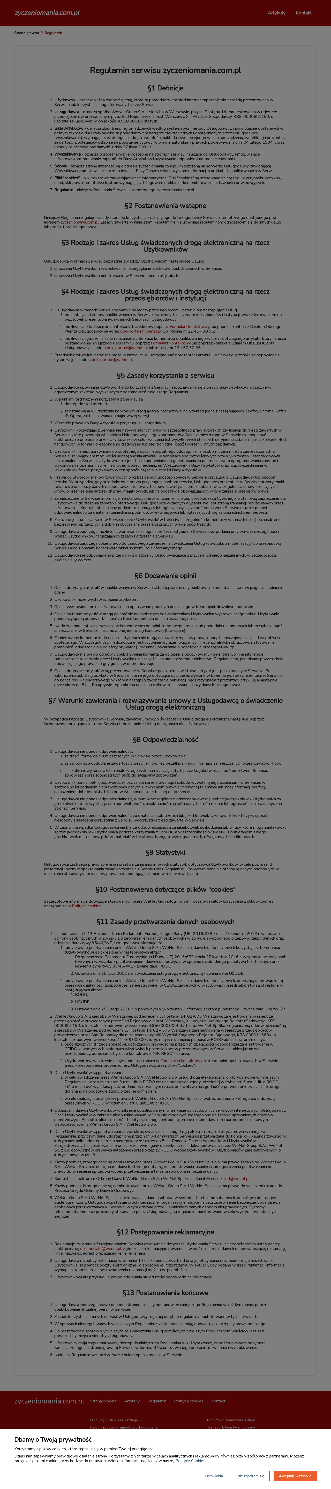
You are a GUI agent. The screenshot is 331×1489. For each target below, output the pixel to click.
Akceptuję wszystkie (295, 1476)
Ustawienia (214, 1476)
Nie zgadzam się (250, 1476)
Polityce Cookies (190, 1461)
